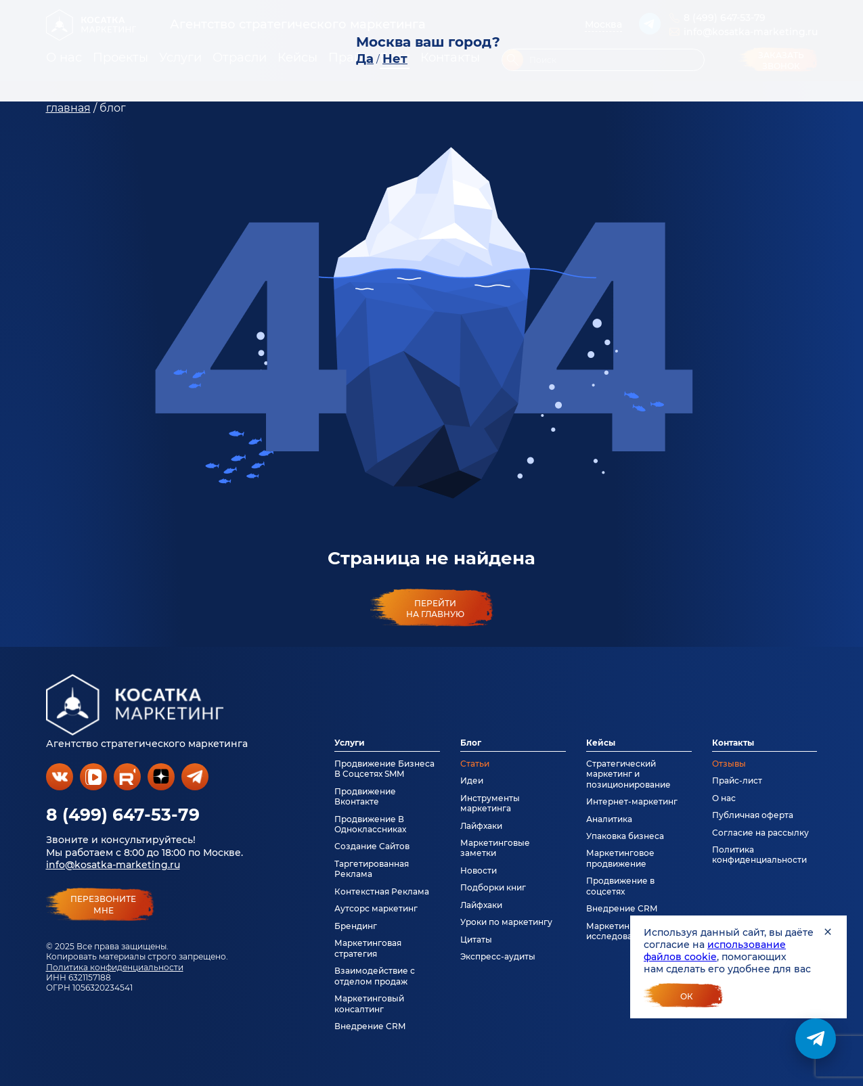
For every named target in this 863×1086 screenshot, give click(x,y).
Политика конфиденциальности (114, 967)
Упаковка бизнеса (625, 836)
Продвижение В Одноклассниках (370, 824)
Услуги (349, 743)
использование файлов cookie (715, 950)
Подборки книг (493, 887)
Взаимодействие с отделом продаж (374, 976)
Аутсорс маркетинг (376, 908)
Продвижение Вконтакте (365, 796)
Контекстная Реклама (381, 891)
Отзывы (729, 764)
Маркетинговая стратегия (367, 948)
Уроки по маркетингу (506, 922)
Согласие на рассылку (760, 833)
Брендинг (355, 926)
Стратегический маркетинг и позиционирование (628, 774)
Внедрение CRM (369, 1026)
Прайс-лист (737, 780)
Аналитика (609, 819)
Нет (394, 58)
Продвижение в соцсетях (620, 886)
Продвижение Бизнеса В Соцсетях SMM (384, 769)
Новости (478, 870)
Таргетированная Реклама (371, 869)
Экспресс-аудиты (497, 956)
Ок (686, 996)
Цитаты (476, 939)
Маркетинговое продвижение (620, 858)
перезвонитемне (103, 904)
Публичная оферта (752, 815)
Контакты (733, 743)
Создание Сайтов (372, 846)
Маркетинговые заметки (495, 848)
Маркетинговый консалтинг (369, 1003)
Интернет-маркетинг (632, 801)
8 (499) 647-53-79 (123, 815)
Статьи (474, 764)
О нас (724, 798)
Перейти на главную (435, 608)
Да (365, 58)
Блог (470, 743)
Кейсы (600, 743)
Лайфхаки (481, 826)
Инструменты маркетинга (490, 803)
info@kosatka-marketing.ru (113, 865)
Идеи (471, 780)
